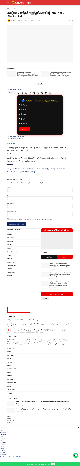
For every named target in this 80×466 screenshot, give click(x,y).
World (9, 276)
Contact (9, 422)
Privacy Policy (11, 420)
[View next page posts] (41, 83)
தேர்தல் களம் (3, 454)
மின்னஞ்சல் (10, 203)
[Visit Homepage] (18, 3)
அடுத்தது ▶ (65, 257)
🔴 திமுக (23, 109)
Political (14, 8)
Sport (9, 269)
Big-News (10, 238)
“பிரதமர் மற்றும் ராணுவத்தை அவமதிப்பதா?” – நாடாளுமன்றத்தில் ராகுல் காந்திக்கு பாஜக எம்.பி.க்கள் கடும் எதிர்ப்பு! (27, 73)
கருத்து (9, 187)
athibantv (15, 20)
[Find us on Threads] (7, 456)
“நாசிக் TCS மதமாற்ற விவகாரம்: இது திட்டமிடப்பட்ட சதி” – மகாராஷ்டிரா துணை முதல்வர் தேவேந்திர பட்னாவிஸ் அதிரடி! (60, 265)
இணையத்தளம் (11, 211)
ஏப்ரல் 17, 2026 (19, 77)
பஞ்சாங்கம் (3, 432)
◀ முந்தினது (49, 257)
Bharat (9, 234)
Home (8, 8)
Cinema (9, 244)
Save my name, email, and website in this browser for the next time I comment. (30, 219)
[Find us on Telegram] (17, 457)
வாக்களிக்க (24, 129)
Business (10, 241)
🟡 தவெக (23, 119)
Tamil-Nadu (39, 20)
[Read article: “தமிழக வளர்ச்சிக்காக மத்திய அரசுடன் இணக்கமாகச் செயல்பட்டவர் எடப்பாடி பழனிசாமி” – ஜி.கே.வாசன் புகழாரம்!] (45, 74)
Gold (9, 255)
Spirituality (11, 265)
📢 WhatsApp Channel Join (16, 89)
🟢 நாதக (22, 114)
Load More (45, 298)
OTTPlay (2, 450)
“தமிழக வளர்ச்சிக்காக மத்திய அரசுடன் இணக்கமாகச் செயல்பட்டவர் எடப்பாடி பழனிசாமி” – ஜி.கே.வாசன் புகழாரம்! (60, 73)
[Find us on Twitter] (3, 456)
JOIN (53, 464)
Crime (9, 248)
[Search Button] (78, 427)
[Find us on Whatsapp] (10, 457)
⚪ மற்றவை (23, 123)
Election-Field (12, 251)
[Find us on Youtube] (13, 457)
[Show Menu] (8, 2)
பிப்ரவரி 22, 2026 (25, 20)
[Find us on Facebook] (0, 457)
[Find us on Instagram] (20, 457)
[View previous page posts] (38, 83)
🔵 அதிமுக (23, 105)
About (9, 418)
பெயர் (9, 195)
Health (9, 258)
